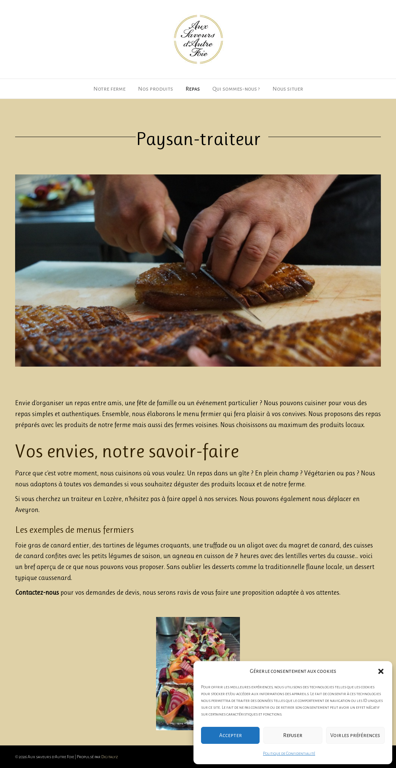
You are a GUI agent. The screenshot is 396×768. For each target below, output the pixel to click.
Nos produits (155, 89)
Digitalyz (109, 756)
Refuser (292, 735)
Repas (193, 89)
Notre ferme (109, 89)
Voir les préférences (355, 735)
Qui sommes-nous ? (236, 89)
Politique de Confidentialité (289, 753)
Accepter (230, 735)
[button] (381, 671)
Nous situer (287, 89)
